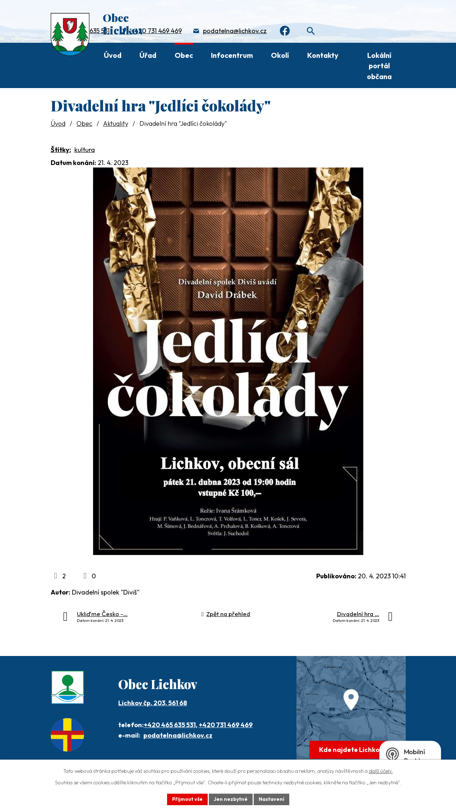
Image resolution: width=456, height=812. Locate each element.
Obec (184, 55)
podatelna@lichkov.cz (235, 31)
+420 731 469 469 (156, 31)
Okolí (280, 55)
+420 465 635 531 (170, 725)
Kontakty (322, 55)
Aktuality (115, 123)
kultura (84, 150)
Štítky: (61, 150)
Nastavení (271, 799)
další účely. (381, 771)
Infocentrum (232, 55)
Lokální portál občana (379, 66)
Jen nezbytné (231, 799)
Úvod (112, 55)
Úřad (147, 55)
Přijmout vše (187, 799)
